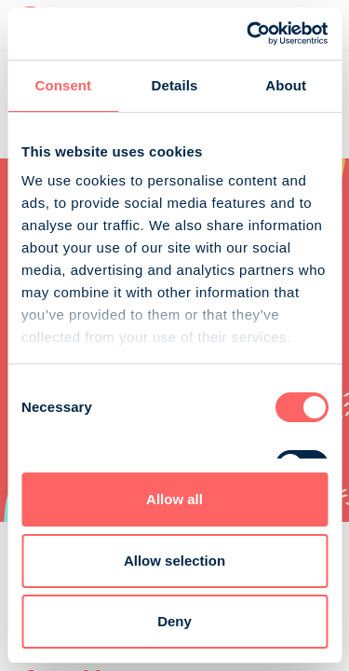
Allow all (174, 499)
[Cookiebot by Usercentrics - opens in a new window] (248, 33)
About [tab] (285, 85)
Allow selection (174, 560)
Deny (174, 621)
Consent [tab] (62, 85)
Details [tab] (175, 85)
